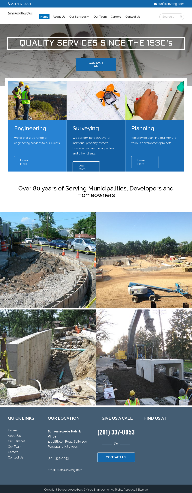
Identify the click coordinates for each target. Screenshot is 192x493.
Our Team (100, 16)
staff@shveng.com (171, 4)
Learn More (24, 162)
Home (44, 16)
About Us (59, 16)
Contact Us (132, 16)
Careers (116, 16)
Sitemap (143, 489)
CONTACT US (96, 64)
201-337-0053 (21, 4)
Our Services (79, 16)
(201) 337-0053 (58, 458)
